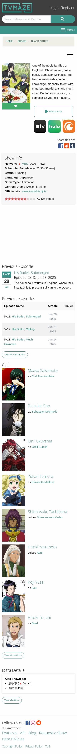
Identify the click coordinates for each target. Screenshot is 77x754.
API (23, 733)
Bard (35, 623)
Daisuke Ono (39, 405)
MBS (25, 163)
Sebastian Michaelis (44, 411)
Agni (39, 552)
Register (68, 7)
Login (54, 7)
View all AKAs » (11, 700)
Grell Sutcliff (39, 446)
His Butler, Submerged (31, 272)
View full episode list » (14, 354)
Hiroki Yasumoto (42, 546)
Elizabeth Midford (43, 482)
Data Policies (13, 739)
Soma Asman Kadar (49, 517)
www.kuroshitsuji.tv (34, 191)
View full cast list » (13, 655)
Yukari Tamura (40, 476)
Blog (32, 733)
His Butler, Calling (23, 329)
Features (9, 733)
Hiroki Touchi (39, 617)
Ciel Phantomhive (43, 376)
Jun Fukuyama (40, 441)
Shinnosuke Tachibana (47, 511)
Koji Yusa (36, 582)
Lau (34, 588)
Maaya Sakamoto (43, 370)
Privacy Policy (33, 746)
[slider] (20, 199)
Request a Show (53, 733)
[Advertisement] (31, 237)
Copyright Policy (12, 746)
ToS (47, 746)
